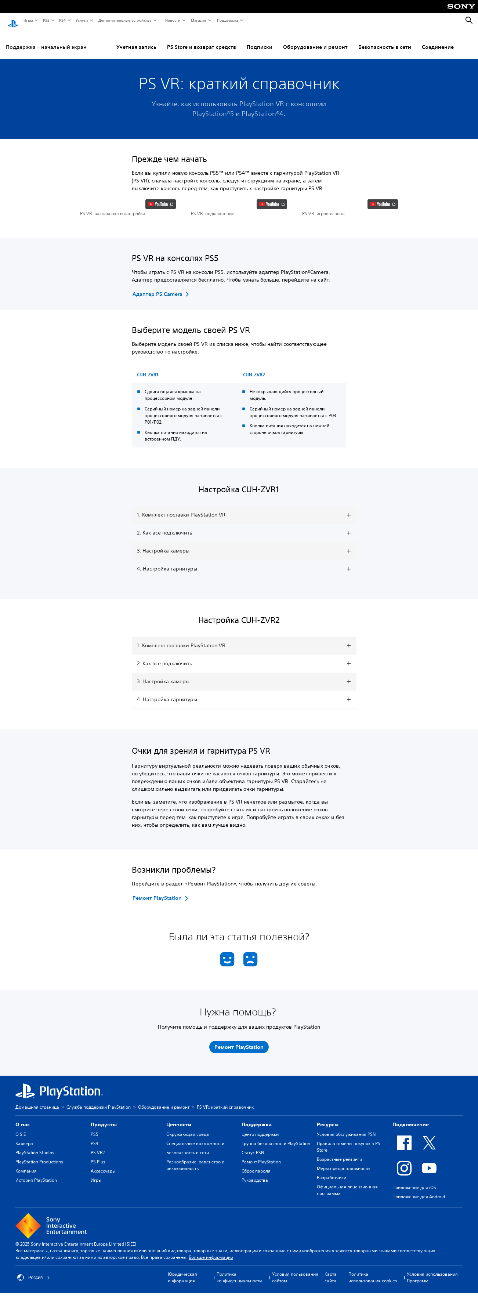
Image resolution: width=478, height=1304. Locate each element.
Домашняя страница (37, 1158)
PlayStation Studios (34, 1204)
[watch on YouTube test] (160, 248)
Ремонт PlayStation (261, 1213)
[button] (128, 233)
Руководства (255, 1231)
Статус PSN (253, 1204)
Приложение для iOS (414, 1239)
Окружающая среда (187, 1185)
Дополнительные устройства (124, 20)
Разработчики (331, 1229)
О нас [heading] (22, 1176)
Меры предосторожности (343, 1220)
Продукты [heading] (104, 1176)
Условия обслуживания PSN (346, 1185)
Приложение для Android (418, 1248)
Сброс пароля (256, 1222)
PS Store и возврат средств (154, 40)
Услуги (81, 20)
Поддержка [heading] (257, 1176)
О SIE (20, 1185)
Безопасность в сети (337, 40)
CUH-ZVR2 (254, 426)
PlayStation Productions (39, 1213)
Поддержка (227, 20)
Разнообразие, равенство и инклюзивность (195, 1216)
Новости (172, 20)
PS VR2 (98, 1204)
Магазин (198, 20)
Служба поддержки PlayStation (98, 1158)
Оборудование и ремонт (268, 40)
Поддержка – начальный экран (46, 40)
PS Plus (98, 1213)
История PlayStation (36, 1231)
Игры (28, 20)
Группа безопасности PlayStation (276, 1195)
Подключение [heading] (410, 1176)
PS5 (46, 20)
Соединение (391, 40)
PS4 (62, 20)
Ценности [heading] (178, 1176)
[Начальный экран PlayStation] (13, 21)
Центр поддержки (260, 1185)
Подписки (212, 40)
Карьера (24, 1195)
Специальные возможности (195, 1195)
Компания (26, 1222)
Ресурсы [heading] (327, 1176)
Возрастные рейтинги (339, 1210)
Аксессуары (103, 1222)
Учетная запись (89, 40)
